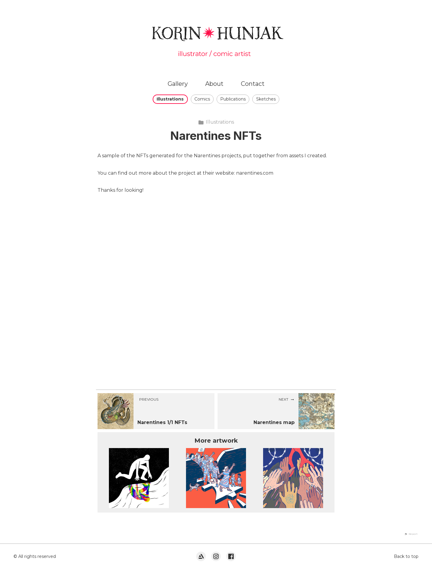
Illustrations (170, 99)
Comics (202, 99)
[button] (411, 533)
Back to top (406, 556)
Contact (253, 83)
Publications (233, 99)
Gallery (178, 83)
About (214, 83)
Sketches (266, 99)
